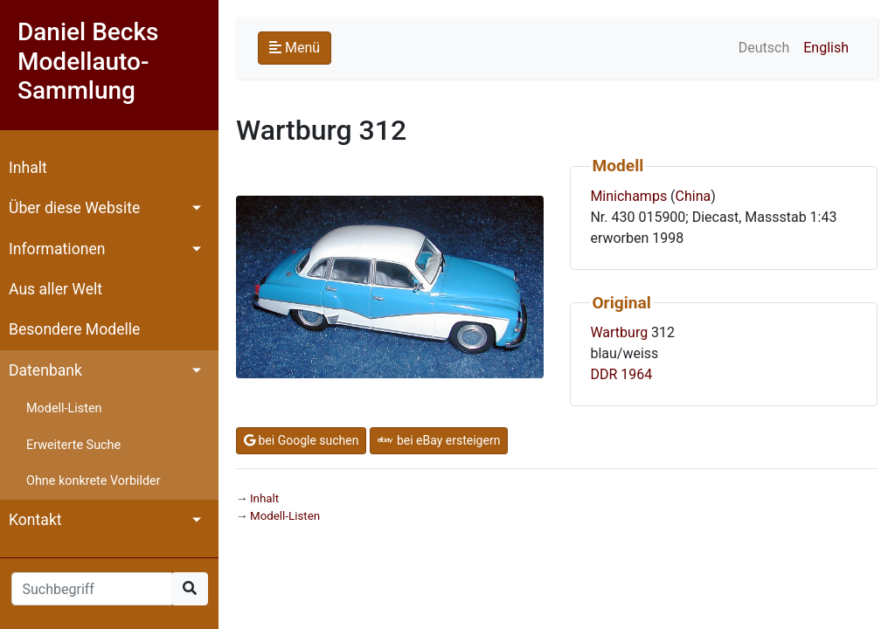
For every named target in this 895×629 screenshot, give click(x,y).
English (826, 47)
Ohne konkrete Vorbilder (93, 480)
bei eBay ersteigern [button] (439, 440)
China (693, 196)
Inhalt (28, 167)
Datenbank (45, 370)
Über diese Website (74, 208)
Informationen (57, 249)
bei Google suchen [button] (301, 440)
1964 (636, 374)
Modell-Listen (63, 408)
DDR (603, 374)
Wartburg (619, 332)
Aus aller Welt (55, 289)
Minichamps (628, 196)
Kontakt (35, 520)
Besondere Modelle (74, 329)
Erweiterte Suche (73, 445)
